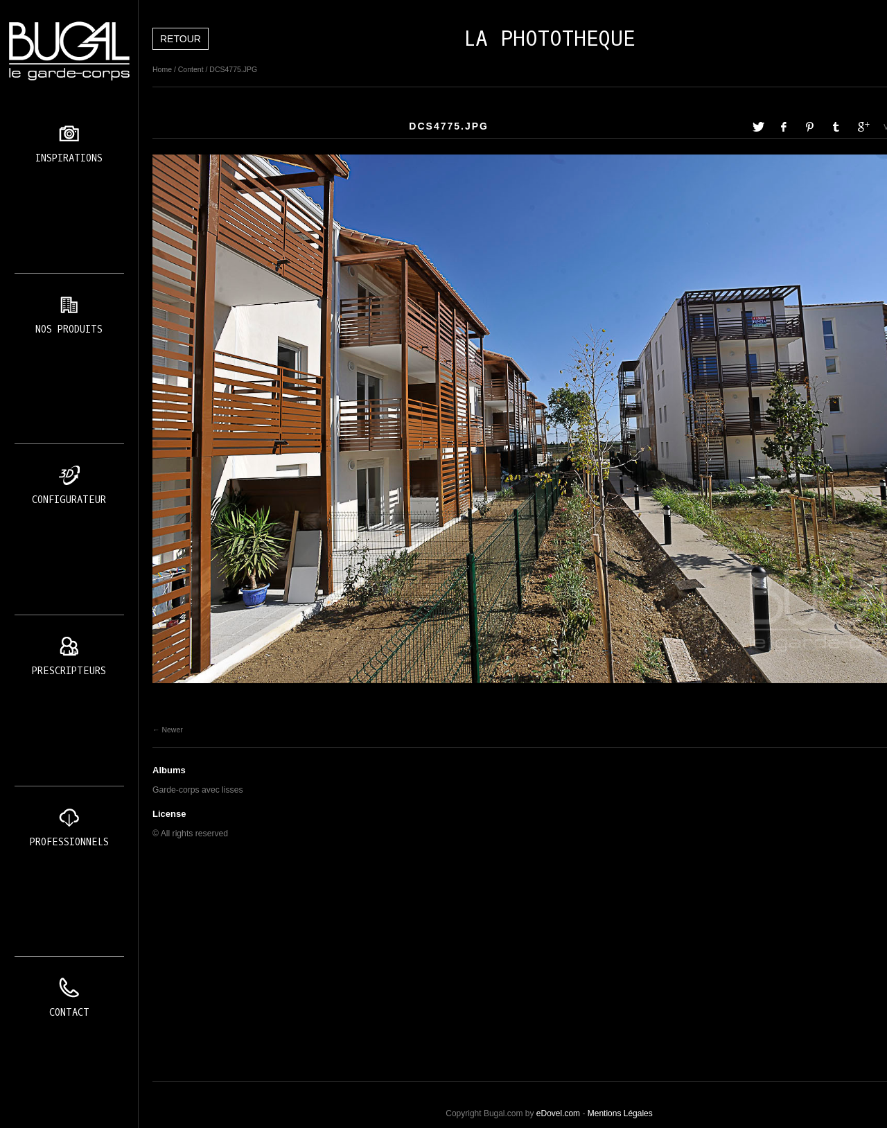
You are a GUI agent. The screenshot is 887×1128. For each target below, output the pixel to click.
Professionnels (69, 842)
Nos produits (69, 329)
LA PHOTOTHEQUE (549, 39)
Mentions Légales (620, 1113)
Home (162, 69)
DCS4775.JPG (233, 69)
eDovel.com (558, 1113)
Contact (69, 1012)
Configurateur (69, 499)
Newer (171, 729)
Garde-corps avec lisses (197, 790)
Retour (180, 38)
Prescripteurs (69, 671)
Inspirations (69, 158)
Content (191, 69)
